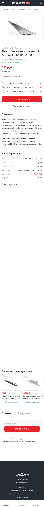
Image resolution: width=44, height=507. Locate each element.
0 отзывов (19, 48)
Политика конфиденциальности (22, 490)
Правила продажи (22, 497)
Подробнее (40, 83)
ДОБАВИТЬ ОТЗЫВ (22, 429)
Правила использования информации (22, 494)
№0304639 (38, 174)
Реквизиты (22, 487)
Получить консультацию (22, 106)
